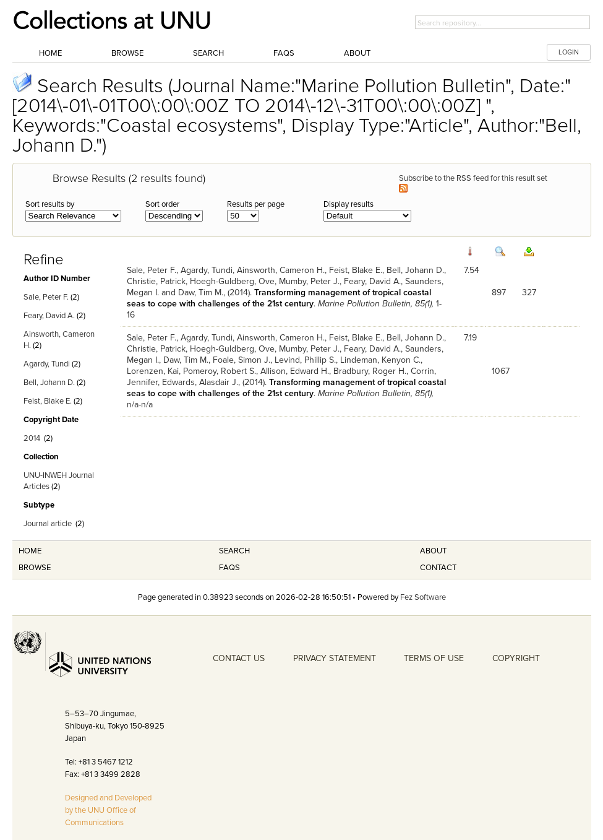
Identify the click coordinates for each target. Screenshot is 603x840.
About (357, 53)
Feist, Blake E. (48, 401)
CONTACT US (239, 658)
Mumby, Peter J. (309, 281)
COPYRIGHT (516, 658)
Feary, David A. (49, 316)
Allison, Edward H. (294, 371)
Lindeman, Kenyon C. (380, 360)
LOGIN (568, 52)
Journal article (48, 524)
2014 (32, 438)
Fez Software (423, 597)
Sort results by (49, 204)
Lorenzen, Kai (153, 371)
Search (208, 53)
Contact (438, 568)
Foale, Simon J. (241, 360)
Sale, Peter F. (46, 297)
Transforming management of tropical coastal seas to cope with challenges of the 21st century (279, 298)
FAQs (283, 53)
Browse (127, 53)
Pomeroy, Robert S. (219, 371)
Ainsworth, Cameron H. (281, 270)
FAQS (229, 568)
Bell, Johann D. (49, 383)
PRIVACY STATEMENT (334, 658)
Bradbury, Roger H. (369, 371)
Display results (348, 204)
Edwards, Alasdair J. (200, 382)
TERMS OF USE (434, 658)
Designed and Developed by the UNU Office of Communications (108, 810)
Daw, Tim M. (200, 292)
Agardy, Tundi (47, 364)
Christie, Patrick (156, 281)
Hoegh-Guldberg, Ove (232, 281)
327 (529, 292)
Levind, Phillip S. (305, 360)
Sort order (162, 204)
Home (50, 53)
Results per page (255, 204)
